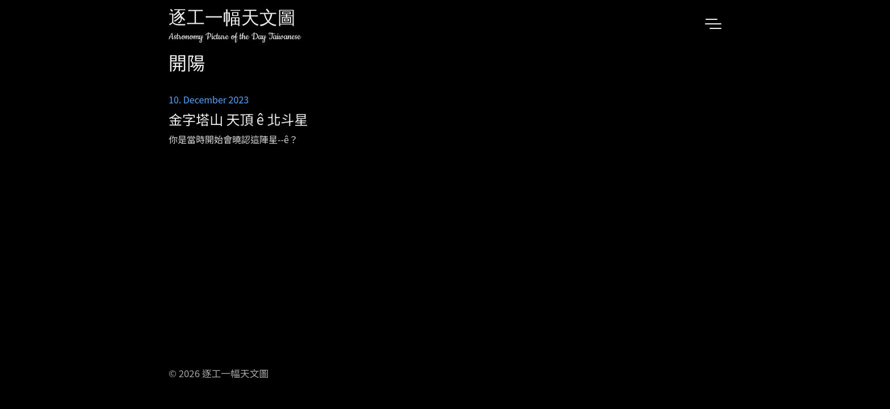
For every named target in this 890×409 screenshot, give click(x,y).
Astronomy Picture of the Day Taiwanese (235, 37)
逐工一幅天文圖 (232, 20)
